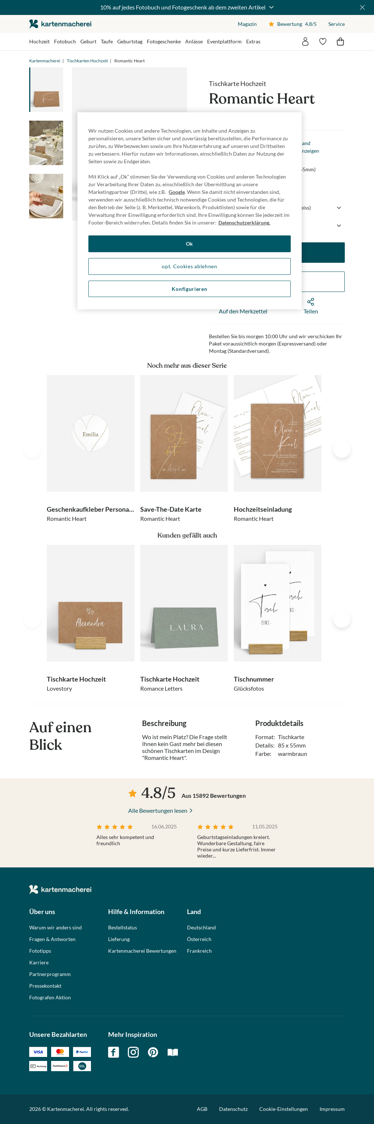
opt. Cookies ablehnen (189, 266)
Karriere (39, 962)
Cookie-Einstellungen (283, 1109)
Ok (189, 244)
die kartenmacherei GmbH (60, 23)
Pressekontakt (45, 986)
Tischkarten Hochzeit (87, 60)
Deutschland (201, 927)
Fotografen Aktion (50, 997)
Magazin (247, 24)
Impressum (332, 1109)
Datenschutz (233, 1109)
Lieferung (119, 939)
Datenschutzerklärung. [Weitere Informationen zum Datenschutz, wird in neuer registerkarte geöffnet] (244, 222)
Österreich (199, 939)
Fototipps (40, 951)
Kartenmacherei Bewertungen (142, 951)
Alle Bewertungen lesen (157, 810)
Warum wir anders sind (55, 927)
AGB (202, 1109)
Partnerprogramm (50, 974)
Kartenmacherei (44, 60)
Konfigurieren (189, 289)
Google (177, 192)
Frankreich (199, 951)
